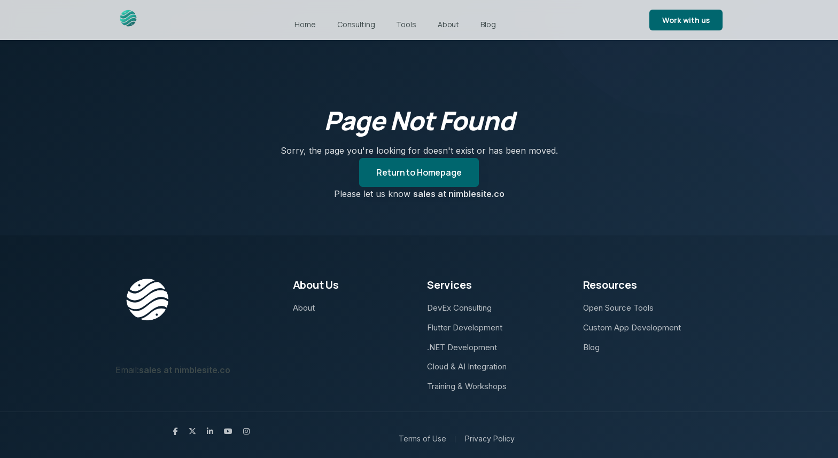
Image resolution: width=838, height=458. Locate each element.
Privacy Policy (490, 438)
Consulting (356, 24)
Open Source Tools (618, 308)
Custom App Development (632, 327)
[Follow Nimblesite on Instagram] (246, 431)
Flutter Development (464, 327)
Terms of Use (422, 438)
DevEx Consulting (459, 308)
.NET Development (462, 347)
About (448, 24)
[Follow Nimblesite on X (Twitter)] (192, 431)
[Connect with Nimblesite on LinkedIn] (210, 431)
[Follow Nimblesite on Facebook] (175, 431)
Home (304, 24)
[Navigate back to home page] (128, 20)
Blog (487, 24)
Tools (406, 24)
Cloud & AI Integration (467, 366)
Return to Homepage (418, 172)
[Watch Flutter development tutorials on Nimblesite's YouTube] (228, 431)
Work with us (686, 20)
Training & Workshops (467, 386)
